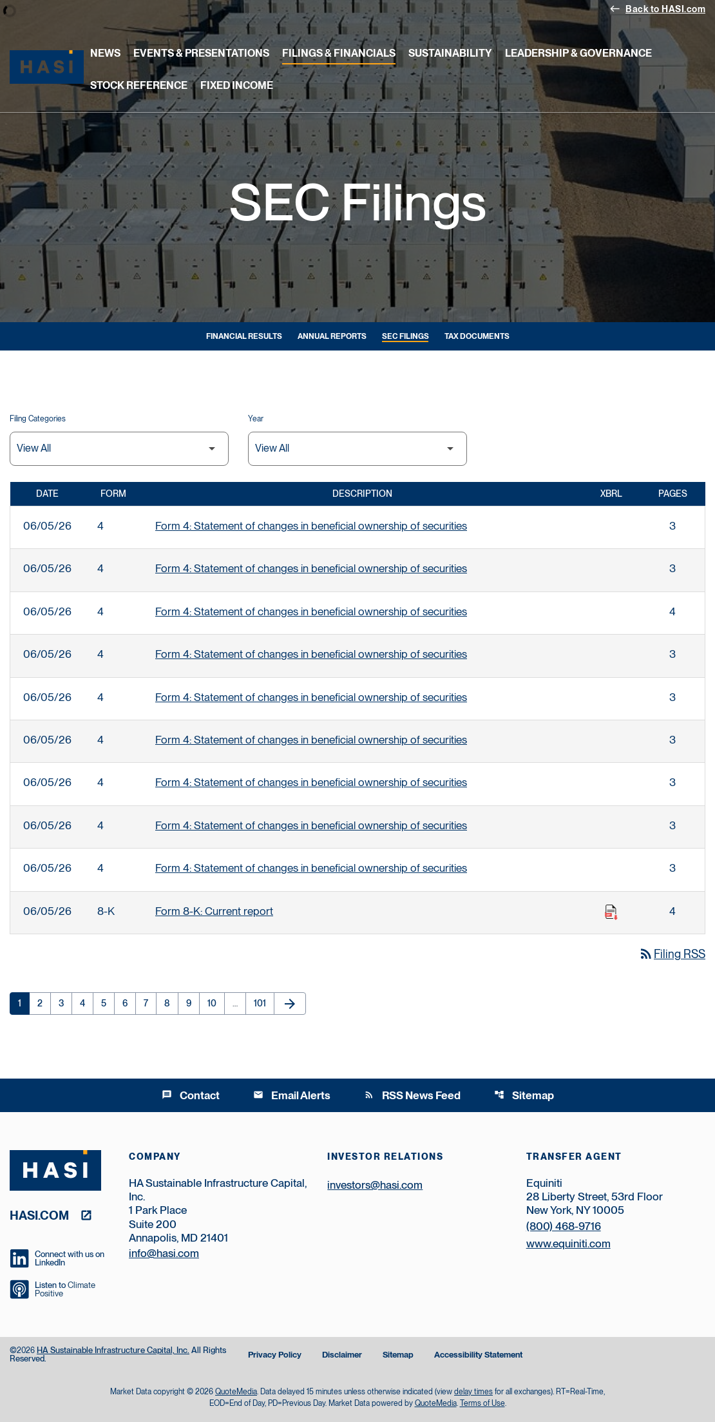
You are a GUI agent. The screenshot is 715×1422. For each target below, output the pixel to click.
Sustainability (450, 53)
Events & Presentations (201, 53)
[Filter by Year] (357, 449)
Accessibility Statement (478, 1355)
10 (216, 1003)
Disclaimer (342, 1355)
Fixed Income (236, 85)
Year (255, 418)
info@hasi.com (164, 1253)
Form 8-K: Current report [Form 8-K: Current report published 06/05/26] (214, 911)
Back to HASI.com (657, 8)
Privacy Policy (274, 1355)
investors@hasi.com (375, 1184)
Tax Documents (477, 336)
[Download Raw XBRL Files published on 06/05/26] (611, 912)
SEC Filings (405, 336)
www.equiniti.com (568, 1243)
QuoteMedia (236, 1391)
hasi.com (39, 1215)
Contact (191, 1095)
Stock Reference (138, 85)
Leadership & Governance (578, 53)
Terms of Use (482, 1403)
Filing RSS (671, 954)
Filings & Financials (339, 53)
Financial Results (244, 336)
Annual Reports (332, 336)
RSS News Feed (412, 1095)
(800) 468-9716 (563, 1226)
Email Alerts (291, 1095)
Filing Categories (38, 418)
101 (263, 1003)
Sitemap (524, 1095)
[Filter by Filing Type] (119, 449)
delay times (473, 1391)
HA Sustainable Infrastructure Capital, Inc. (113, 1350)
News (105, 53)
